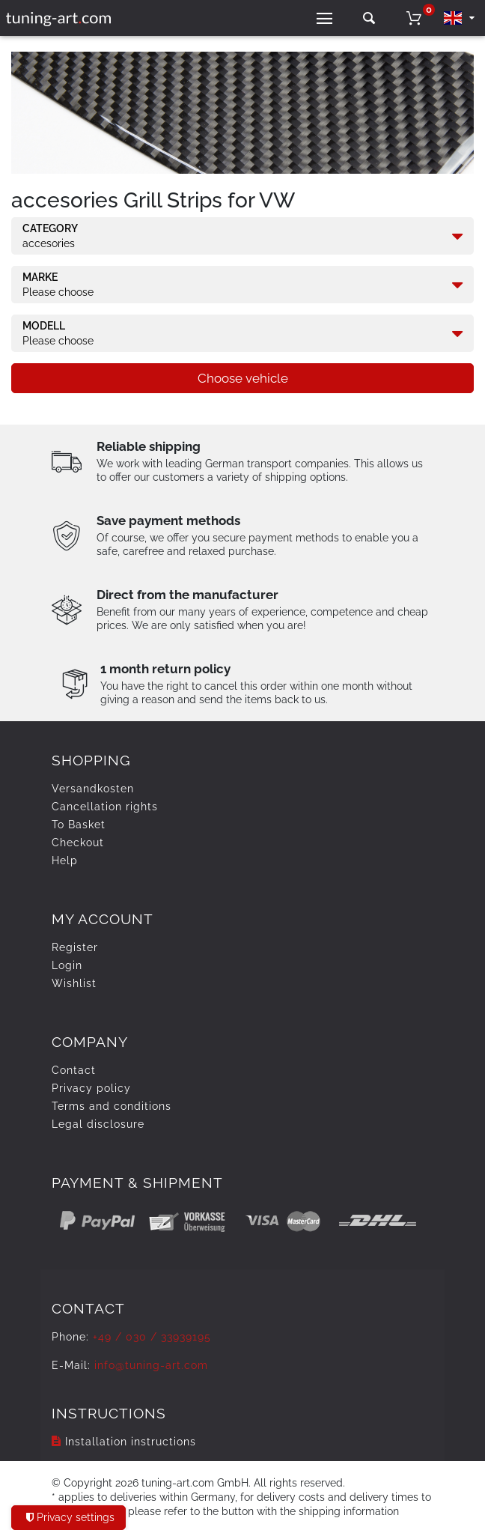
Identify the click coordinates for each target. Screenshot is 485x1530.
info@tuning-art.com (151, 1365)
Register (75, 947)
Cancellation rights (105, 807)
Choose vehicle (243, 378)
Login (67, 965)
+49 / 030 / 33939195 (152, 1337)
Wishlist (74, 983)
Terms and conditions (111, 1106)
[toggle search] (369, 18)
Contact (74, 1070)
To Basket (79, 825)
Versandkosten (93, 789)
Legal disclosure (98, 1124)
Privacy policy (91, 1088)
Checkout (78, 843)
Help (65, 860)
